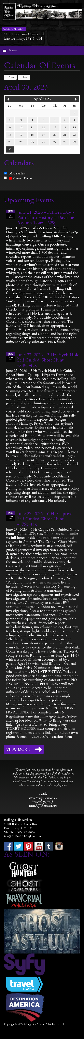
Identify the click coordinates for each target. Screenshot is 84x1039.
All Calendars (17, 173)
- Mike (43, 794)
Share (10, 77)
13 (54, 127)
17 (20, 135)
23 (9, 142)
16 (9, 135)
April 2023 (42, 99)
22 (74, 135)
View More (18, 749)
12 (43, 127)
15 (74, 127)
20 (54, 135)
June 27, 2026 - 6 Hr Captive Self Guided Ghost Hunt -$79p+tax (44, 519)
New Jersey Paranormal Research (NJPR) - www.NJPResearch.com (43, 802)
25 (32, 142)
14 (64, 127)
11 (32, 127)
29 (74, 142)
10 (20, 127)
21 (64, 135)
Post (23, 77)
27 (54, 142)
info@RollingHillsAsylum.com (22, 836)
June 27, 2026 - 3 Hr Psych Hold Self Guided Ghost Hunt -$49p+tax (48, 360)
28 (64, 142)
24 (20, 142)
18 (32, 135)
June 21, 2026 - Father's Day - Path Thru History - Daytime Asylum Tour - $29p (45, 217)
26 (43, 142)
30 (9, 149)
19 (43, 135)
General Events (20, 178)
